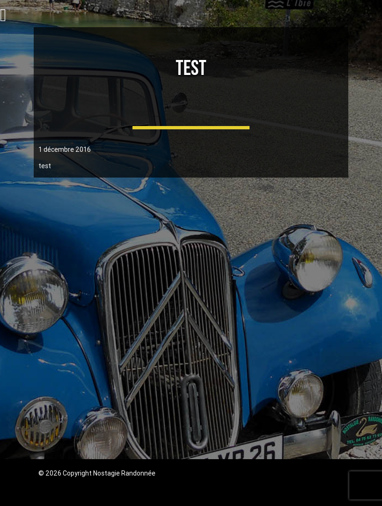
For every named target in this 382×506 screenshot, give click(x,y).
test (191, 68)
